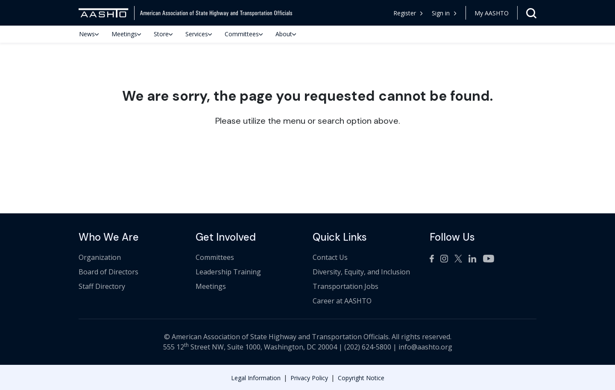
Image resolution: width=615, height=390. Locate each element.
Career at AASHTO (342, 301)
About (285, 34)
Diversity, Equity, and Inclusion (361, 271)
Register (407, 13)
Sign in (444, 13)
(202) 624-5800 (367, 347)
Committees (244, 34)
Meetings (126, 34)
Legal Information (256, 378)
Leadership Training (228, 271)
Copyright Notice (361, 378)
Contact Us (330, 257)
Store (163, 34)
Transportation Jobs (345, 286)
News (89, 34)
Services (198, 34)
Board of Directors (108, 271)
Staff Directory (102, 286)
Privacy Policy (309, 378)
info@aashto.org (425, 347)
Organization (100, 257)
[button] (444, 13)
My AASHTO (491, 13)
